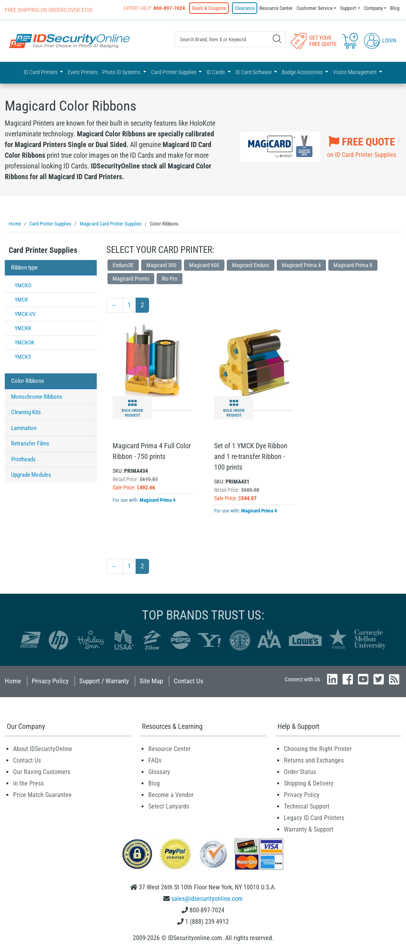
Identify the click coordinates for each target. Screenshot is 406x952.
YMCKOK (24, 341)
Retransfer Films (30, 442)
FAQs (154, 759)
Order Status (300, 770)
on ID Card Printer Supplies (361, 145)
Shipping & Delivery (308, 782)
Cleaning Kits (26, 411)
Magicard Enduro (250, 264)
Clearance (245, 8)
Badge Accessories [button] (303, 72)
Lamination (23, 426)
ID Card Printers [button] (41, 72)
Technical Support (306, 805)
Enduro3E (123, 264)
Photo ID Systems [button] (122, 72)
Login (380, 40)
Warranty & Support (308, 828)
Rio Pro (169, 277)
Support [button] (348, 8)
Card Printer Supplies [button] (174, 72)
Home (13, 680)
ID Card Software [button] (254, 72)
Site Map (151, 680)
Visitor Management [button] (355, 72)
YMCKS (23, 355)
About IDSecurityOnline (42, 747)
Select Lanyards (168, 805)
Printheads (23, 458)
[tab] (51, 251)
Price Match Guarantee (42, 793)
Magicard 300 (161, 264)
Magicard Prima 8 (352, 264)
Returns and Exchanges (314, 759)
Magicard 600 (204, 264)
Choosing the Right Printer (318, 747)
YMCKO (23, 284)
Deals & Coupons (209, 8)
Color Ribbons (27, 379)
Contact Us (188, 680)
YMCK (21, 298)
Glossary (159, 770)
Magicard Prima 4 (301, 264)
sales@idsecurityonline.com (207, 897)
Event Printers (83, 72)
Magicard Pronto (131, 277)
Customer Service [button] (315, 8)
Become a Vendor (170, 793)
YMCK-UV (25, 313)
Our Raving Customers (41, 770)
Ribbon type (24, 266)
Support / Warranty (104, 680)
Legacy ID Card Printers (314, 816)
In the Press (28, 782)
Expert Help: (154, 8)
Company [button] (373, 8)
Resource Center (276, 8)
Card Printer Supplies (43, 249)
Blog (394, 8)
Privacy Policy (50, 680)
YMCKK (23, 327)
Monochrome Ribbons (36, 395)
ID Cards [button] (216, 72)
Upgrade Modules (31, 473)
